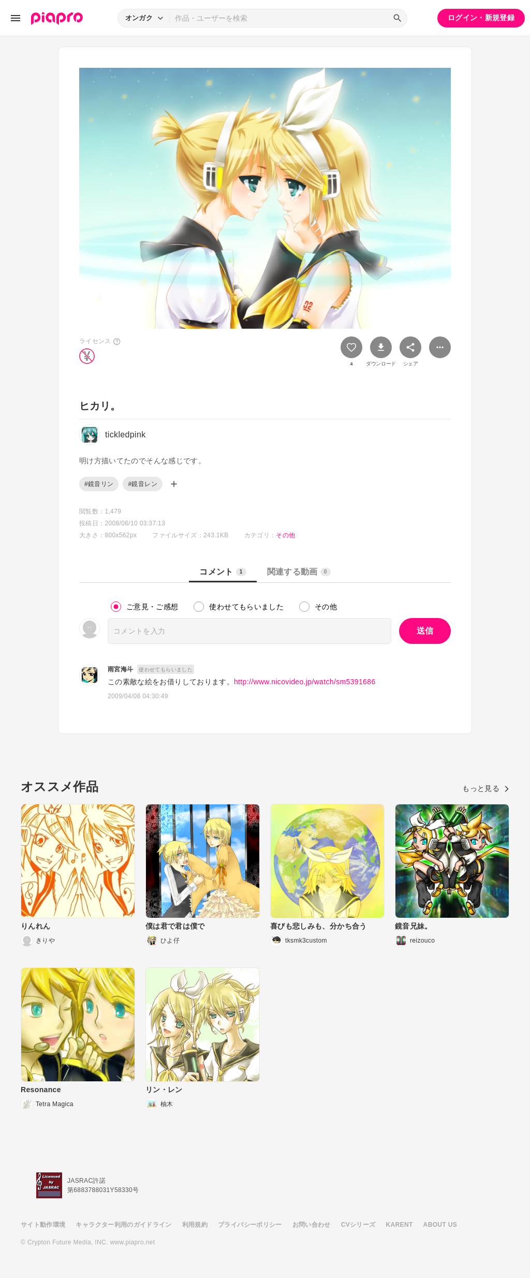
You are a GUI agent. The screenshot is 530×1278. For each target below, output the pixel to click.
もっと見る (485, 788)
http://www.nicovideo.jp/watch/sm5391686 (305, 682)
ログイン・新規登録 (481, 17)
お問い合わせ (311, 1224)
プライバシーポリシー (250, 1224)
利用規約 (195, 1224)
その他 (285, 535)
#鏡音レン (142, 484)
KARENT (399, 1224)
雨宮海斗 (120, 669)
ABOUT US (440, 1224)
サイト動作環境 (43, 1224)
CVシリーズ (358, 1224)
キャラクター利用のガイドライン (123, 1224)
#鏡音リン (98, 484)
